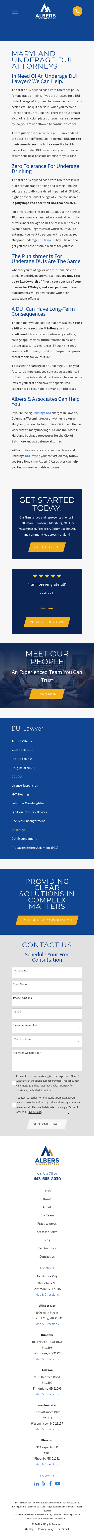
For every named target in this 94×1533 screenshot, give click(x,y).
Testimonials (47, 1249)
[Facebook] (50, 1484)
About (47, 1207)
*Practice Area (22, 1039)
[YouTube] (57, 1484)
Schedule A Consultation (47, 920)
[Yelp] (43, 1484)
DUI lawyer (45, 240)
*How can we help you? (27, 1053)
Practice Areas (47, 1224)
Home (47, 1199)
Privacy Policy (34, 1112)
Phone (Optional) (23, 998)
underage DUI (52, 133)
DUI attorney (20, 377)
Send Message (47, 1124)
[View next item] (51, 608)
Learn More (47, 694)
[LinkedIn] (36, 1484)
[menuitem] (22, 741)
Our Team (47, 1216)
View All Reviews (47, 622)
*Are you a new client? (26, 1025)
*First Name (20, 970)
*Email (17, 1012)
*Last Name (20, 984)
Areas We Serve (47, 1232)
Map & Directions (47, 1295)
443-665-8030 (47, 1179)
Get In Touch (47, 547)
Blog (47, 1240)
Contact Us (47, 1257)
